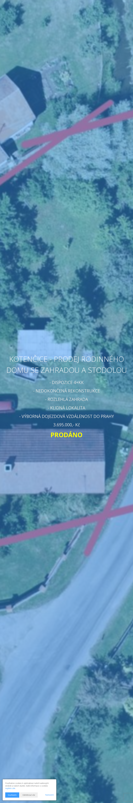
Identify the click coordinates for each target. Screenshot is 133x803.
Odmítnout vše (29, 795)
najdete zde (10, 788)
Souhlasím (12, 795)
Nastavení (49, 795)
